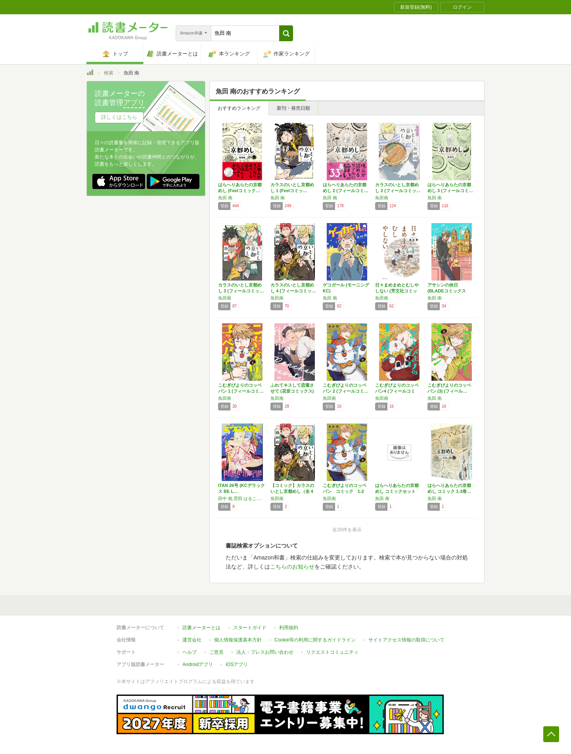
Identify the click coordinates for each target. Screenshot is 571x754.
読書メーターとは (201, 627)
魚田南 (381, 197)
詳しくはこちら (119, 117)
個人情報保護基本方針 (238, 640)
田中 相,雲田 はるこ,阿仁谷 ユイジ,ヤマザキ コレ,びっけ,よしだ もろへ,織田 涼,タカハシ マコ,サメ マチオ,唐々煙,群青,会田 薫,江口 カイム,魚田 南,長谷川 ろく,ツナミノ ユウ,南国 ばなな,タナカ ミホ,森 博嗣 (242, 498)
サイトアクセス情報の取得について (406, 640)
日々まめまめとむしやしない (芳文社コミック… (397, 291)
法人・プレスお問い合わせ (264, 652)
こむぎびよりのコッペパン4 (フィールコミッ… (397, 391)
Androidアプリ (197, 664)
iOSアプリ (237, 664)
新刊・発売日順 (293, 108)
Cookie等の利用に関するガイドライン (315, 640)
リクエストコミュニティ (332, 652)
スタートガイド (249, 627)
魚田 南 (225, 197)
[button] (286, 33)
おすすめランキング (239, 108)
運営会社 (191, 640)
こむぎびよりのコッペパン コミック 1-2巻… (344, 491)
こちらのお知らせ (292, 566)
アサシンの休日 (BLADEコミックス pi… (446, 291)
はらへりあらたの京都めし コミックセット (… (397, 491)
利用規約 (288, 627)
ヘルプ (189, 652)
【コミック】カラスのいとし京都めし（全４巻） (292, 491)
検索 (108, 73)
